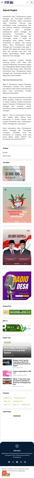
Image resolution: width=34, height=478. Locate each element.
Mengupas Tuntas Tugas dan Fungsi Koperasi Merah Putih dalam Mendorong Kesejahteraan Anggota (21, 362)
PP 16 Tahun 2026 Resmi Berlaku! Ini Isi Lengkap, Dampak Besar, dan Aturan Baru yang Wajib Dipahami (17, 349)
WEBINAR (25, 404)
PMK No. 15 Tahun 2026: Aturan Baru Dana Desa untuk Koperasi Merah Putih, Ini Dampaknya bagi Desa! (22, 381)
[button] (2, 2)
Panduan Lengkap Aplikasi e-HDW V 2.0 (22, 372)
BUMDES (8, 398)
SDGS (7, 404)
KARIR (7, 401)
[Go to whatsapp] (4, 472)
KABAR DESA (19, 398)
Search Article (6, 156)
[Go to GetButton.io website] (4, 476)
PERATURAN (17, 401)
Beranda (5, 152)
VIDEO (16, 404)
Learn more (21, 470)
